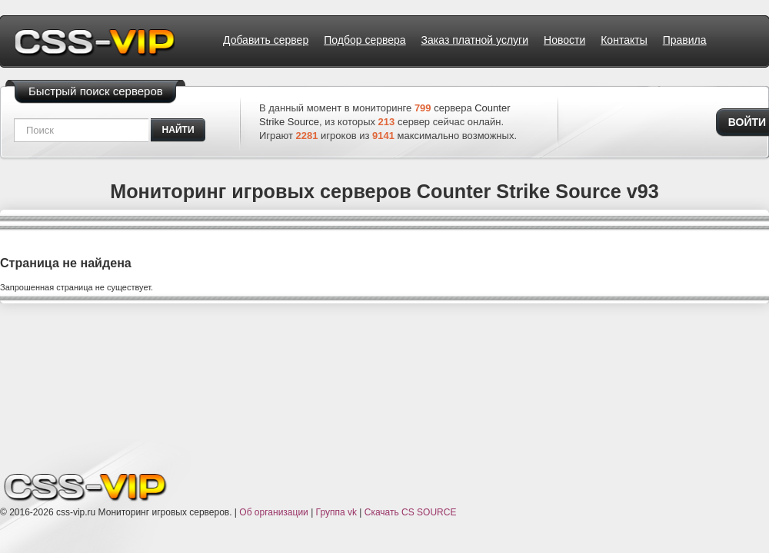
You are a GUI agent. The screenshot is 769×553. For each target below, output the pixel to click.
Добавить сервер (265, 40)
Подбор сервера (364, 40)
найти (178, 129)
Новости (564, 40)
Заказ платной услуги (474, 40)
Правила (685, 40)
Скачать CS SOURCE (411, 512)
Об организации (273, 512)
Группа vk (336, 512)
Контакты (624, 40)
